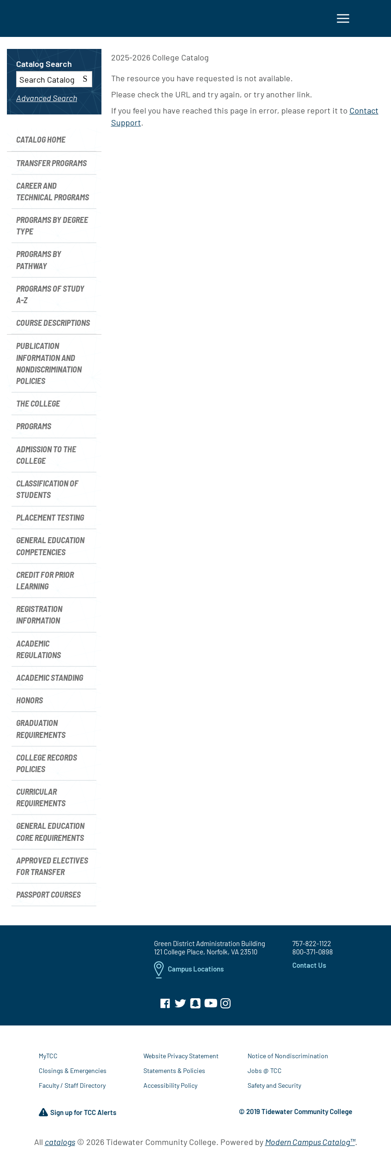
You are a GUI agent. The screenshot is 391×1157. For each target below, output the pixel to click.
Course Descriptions (53, 325)
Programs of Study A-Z (50, 297)
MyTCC (48, 1059)
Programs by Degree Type (52, 228)
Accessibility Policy (170, 1088)
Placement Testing (50, 521)
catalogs (60, 1145)
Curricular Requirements (40, 800)
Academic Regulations (38, 652)
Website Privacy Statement (181, 1059)
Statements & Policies (174, 1074)
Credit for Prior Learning (45, 583)
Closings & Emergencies (73, 1074)
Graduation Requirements (40, 732)
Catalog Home (40, 143)
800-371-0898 (312, 955)
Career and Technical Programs (52, 194)
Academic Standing (49, 680)
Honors (29, 703)
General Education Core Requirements (50, 834)
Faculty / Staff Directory (72, 1088)
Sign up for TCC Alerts (77, 1116)
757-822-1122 (311, 946)
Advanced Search (46, 101)
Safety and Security (274, 1088)
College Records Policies (46, 766)
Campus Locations (189, 973)
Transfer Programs (51, 166)
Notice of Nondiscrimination (288, 1059)
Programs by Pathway (38, 263)
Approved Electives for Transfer (52, 869)
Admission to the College (46, 457)
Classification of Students (47, 492)
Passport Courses (48, 897)
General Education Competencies (50, 549)
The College (38, 406)
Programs (33, 429)
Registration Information (39, 617)
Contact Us (309, 968)
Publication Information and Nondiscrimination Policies (49, 366)
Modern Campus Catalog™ (310, 1145)
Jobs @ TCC (265, 1074)
